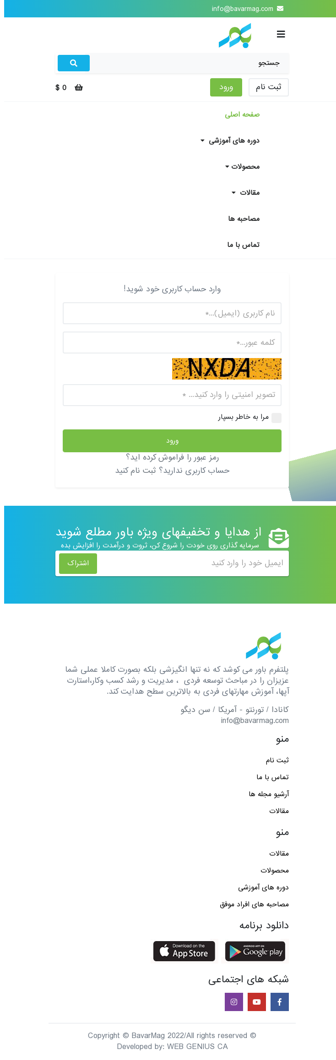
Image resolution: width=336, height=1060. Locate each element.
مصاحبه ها (239, 219)
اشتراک (74, 563)
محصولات (238, 166)
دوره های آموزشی (225, 140)
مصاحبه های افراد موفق (250, 904)
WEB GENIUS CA (193, 1047)
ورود (222, 87)
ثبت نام (264, 87)
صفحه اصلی (238, 114)
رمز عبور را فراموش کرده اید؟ (168, 457)
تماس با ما (239, 245)
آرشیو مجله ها (264, 794)
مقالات (241, 192)
